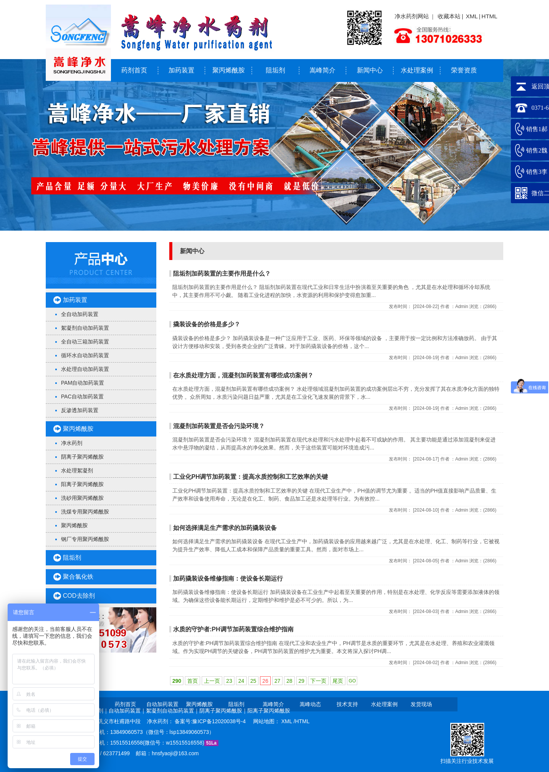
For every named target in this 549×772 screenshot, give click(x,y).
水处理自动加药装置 (85, 369)
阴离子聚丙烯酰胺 (82, 457)
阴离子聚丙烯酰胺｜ (223, 711)
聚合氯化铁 (78, 576)
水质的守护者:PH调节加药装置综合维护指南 (233, 629)
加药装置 (181, 70)
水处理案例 (417, 70)
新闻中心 (370, 70)
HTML (490, 16)
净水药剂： (161, 721)
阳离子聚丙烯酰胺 (82, 484)
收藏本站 (449, 16)
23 (229, 681)
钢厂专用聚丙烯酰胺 (85, 539)
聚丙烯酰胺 (228, 70)
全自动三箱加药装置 (85, 342)
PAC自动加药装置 (82, 396)
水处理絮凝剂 (77, 470)
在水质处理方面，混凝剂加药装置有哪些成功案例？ (243, 375)
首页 (192, 681)
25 (253, 681)
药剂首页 (134, 70)
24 (241, 681)
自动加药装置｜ (127, 711)
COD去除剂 (79, 595)
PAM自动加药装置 (82, 383)
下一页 (318, 681)
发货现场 (421, 704)
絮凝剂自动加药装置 (85, 328)
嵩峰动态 (310, 704)
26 (265, 681)
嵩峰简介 (323, 70)
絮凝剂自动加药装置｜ (172, 711)
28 (289, 681)
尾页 (337, 681)
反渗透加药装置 (79, 410)
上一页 (212, 681)
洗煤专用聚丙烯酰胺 (85, 512)
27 (277, 681)
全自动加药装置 (79, 314)
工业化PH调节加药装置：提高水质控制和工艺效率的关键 (250, 476)
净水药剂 (71, 443)
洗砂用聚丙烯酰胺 (82, 498)
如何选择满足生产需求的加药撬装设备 (225, 528)
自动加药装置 (162, 704)
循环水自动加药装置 (85, 355)
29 (302, 681)
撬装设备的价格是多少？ (206, 324)
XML (472, 16)
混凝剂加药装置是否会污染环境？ (219, 426)
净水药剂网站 (412, 16)
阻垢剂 (275, 70)
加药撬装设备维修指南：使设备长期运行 (228, 578)
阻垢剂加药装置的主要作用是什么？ (222, 273)
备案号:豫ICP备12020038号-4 (211, 721)
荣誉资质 (464, 70)
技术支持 (347, 704)
